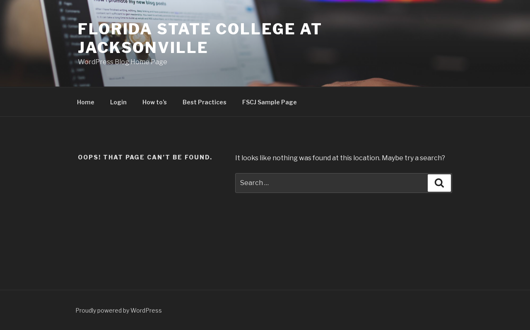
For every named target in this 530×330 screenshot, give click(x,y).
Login (118, 102)
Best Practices (204, 102)
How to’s (154, 102)
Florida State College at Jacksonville (200, 38)
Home (85, 102)
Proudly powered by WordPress (118, 310)
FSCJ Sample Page (269, 102)
